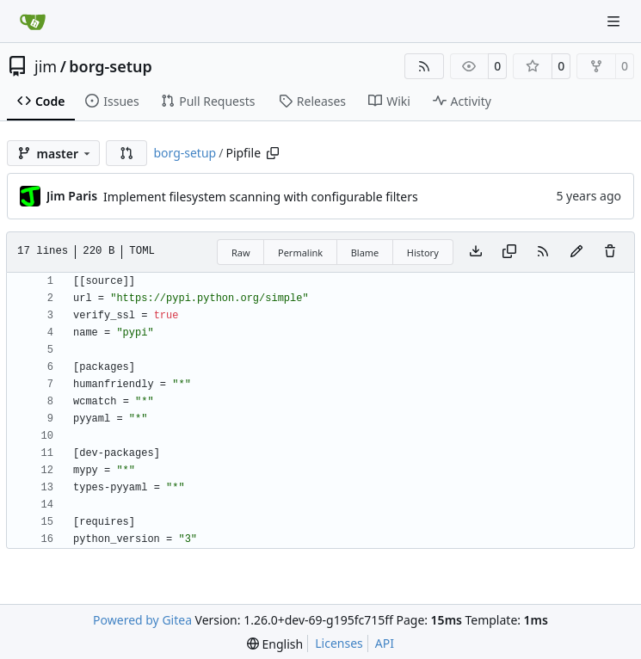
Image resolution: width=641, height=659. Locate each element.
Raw (240, 252)
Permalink (300, 252)
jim (45, 66)
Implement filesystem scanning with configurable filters (260, 196)
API (384, 643)
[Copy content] (509, 252)
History (423, 252)
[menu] (275, 644)
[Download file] (476, 252)
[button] (126, 153)
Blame (365, 252)
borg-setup (110, 66)
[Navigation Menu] (615, 21)
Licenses (339, 643)
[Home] (33, 21)
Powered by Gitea (142, 620)
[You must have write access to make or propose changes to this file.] (610, 252)
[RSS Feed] (424, 66)
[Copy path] (273, 153)
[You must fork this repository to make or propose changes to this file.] (576, 252)
